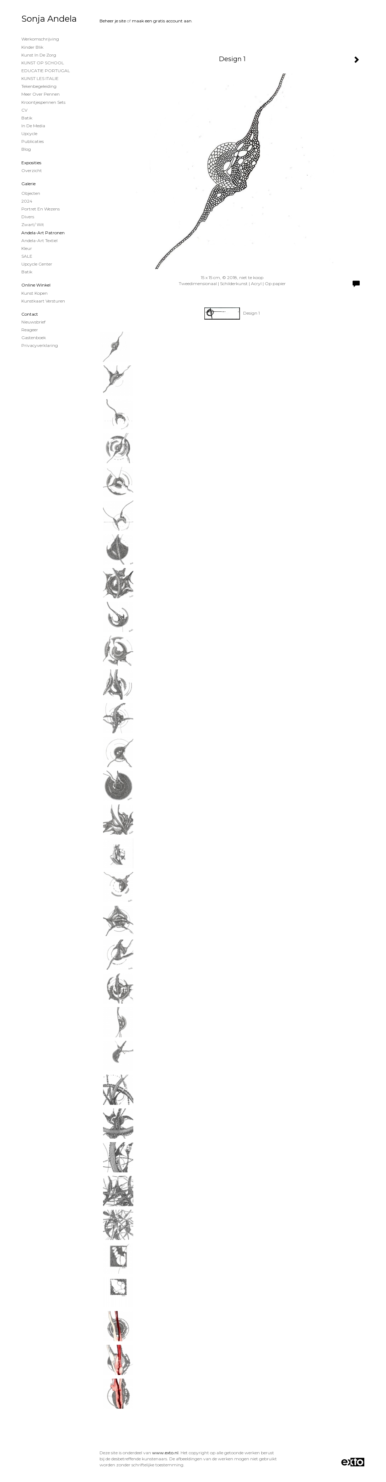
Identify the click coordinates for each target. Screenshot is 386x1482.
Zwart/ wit (32, 224)
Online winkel (35, 285)
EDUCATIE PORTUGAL (45, 70)
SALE (26, 256)
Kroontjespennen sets (43, 102)
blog (26, 149)
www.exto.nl (165, 1452)
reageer (29, 329)
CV (24, 110)
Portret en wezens (40, 209)
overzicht (31, 170)
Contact (29, 314)
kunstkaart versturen (43, 301)
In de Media (33, 125)
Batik (26, 118)
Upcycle (29, 133)
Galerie (28, 183)
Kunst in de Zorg (38, 55)
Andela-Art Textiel (39, 240)
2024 (26, 201)
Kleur (26, 248)
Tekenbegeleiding (39, 86)
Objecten (30, 193)
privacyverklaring (39, 345)
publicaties (32, 141)
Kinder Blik (32, 47)
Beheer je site (113, 20)
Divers (27, 216)
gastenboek (33, 337)
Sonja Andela (49, 19)
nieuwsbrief (33, 322)
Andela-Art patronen (43, 232)
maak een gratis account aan (162, 20)
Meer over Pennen (40, 94)
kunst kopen (34, 293)
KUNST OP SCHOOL (42, 62)
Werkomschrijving (40, 39)
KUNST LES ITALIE (40, 78)
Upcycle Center (36, 264)
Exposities (31, 162)
